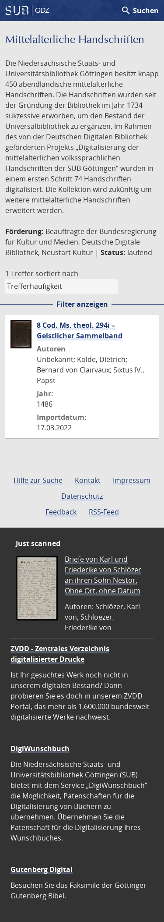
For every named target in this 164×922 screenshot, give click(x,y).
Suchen (140, 10)
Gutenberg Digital (41, 869)
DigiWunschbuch (40, 748)
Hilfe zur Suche (38, 480)
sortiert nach (56, 273)
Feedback (61, 512)
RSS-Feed (104, 512)
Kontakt (88, 480)
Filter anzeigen (82, 304)
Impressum (131, 480)
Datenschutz (82, 496)
